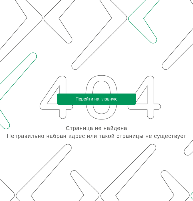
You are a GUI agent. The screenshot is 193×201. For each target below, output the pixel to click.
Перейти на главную (96, 99)
